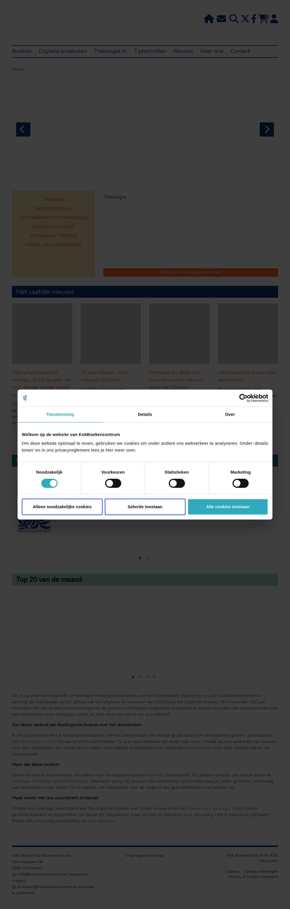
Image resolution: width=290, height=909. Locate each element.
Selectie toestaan (145, 506)
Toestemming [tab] (60, 414)
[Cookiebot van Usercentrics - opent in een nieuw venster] (243, 398)
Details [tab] (145, 414)
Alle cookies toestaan (228, 506)
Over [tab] (230, 414)
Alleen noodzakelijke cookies (62, 506)
